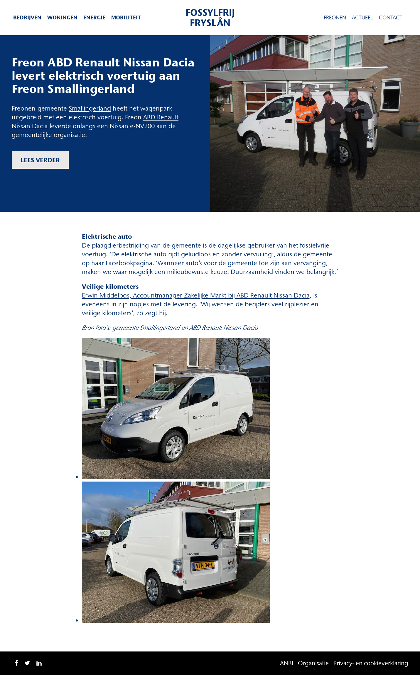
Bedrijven (27, 17)
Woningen (62, 17)
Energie (94, 17)
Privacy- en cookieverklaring (370, 663)
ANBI (286, 663)
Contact (390, 17)
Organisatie (313, 663)
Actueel (362, 17)
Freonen (335, 17)
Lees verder (40, 160)
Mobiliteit (126, 17)
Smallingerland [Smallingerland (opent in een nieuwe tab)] (90, 108)
